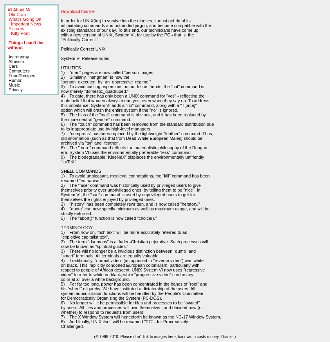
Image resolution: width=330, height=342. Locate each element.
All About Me (19, 9)
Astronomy (18, 56)
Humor (14, 80)
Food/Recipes (21, 75)
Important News (26, 24)
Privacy (15, 89)
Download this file (78, 11)
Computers (18, 71)
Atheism (15, 61)
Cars (12, 66)
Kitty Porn (20, 33)
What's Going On (25, 19)
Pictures (16, 28)
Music (13, 85)
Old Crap (17, 14)
